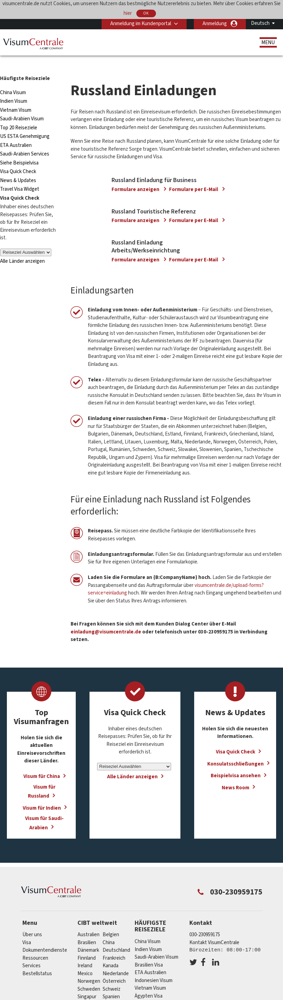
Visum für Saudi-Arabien (44, 810)
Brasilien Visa (149, 952)
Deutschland (116, 937)
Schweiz (111, 976)
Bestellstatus (37, 961)
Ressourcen (35, 945)
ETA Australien (16, 133)
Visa (26, 930)
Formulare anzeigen (136, 176)
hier (128, 13)
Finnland (86, 945)
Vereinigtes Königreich (127, 992)
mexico (85, 961)
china (109, 930)
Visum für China (41, 763)
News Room (235, 775)
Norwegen (88, 968)
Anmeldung (214, 23)
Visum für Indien (42, 795)
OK (146, 13)
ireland (84, 953)
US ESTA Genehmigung (25, 124)
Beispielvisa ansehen (236, 763)
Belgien (111, 922)
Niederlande (116, 961)
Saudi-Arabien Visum (22, 106)
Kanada (110, 953)
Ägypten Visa (149, 983)
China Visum (13, 80)
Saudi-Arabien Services (24, 141)
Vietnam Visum (15, 97)
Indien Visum (13, 88)
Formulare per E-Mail (194, 176)
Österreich (114, 968)
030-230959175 (204, 922)
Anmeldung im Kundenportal (140, 23)
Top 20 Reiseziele (18, 115)
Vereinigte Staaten (97, 992)
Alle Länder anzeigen (22, 248)
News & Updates (18, 168)
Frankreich (114, 945)
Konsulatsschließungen (235, 751)
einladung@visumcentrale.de (106, 619)
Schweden (88, 976)
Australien (88, 922)
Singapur (86, 984)
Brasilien (86, 930)
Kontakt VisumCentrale (214, 930)
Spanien (111, 984)
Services (31, 953)
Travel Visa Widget (19, 176)
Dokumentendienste (44, 937)
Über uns (32, 922)
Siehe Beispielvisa (19, 150)
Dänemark (88, 937)
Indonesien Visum (153, 967)
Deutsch (260, 23)
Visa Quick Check (18, 159)
